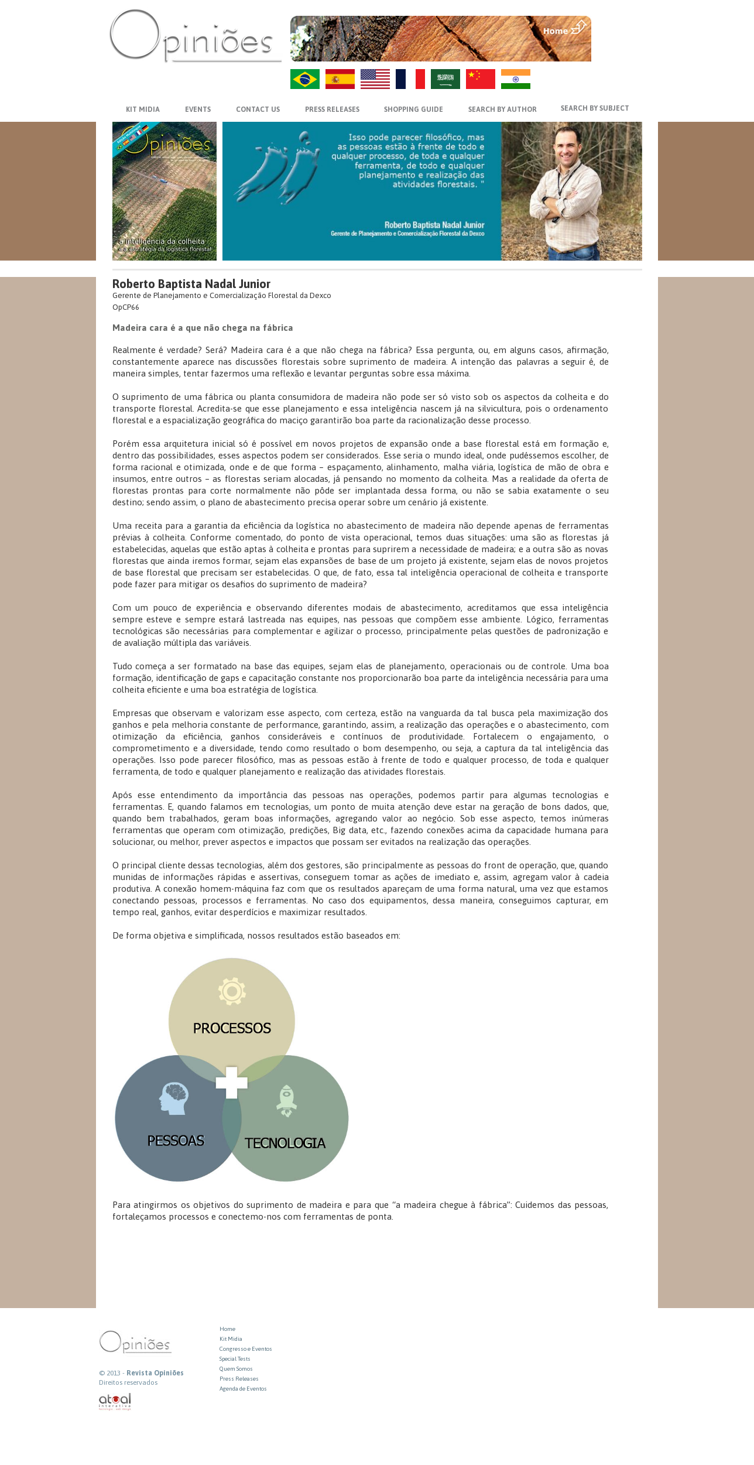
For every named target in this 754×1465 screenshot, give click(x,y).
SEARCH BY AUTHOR (502, 109)
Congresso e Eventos (246, 1349)
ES (340, 79)
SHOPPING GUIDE (413, 109)
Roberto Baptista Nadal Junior (191, 283)
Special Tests (235, 1359)
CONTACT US (258, 109)
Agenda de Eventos (243, 1388)
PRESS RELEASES (332, 109)
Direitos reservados (128, 1382)
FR (410, 79)
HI (515, 79)
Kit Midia (231, 1339)
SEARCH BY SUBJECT (595, 108)
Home (227, 1329)
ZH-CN (480, 79)
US (375, 79)
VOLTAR (618, 50)
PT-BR (305, 79)
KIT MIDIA (143, 109)
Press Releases (239, 1378)
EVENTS (198, 109)
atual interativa (115, 1402)
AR (445, 79)
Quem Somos (236, 1368)
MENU (618, 26)
